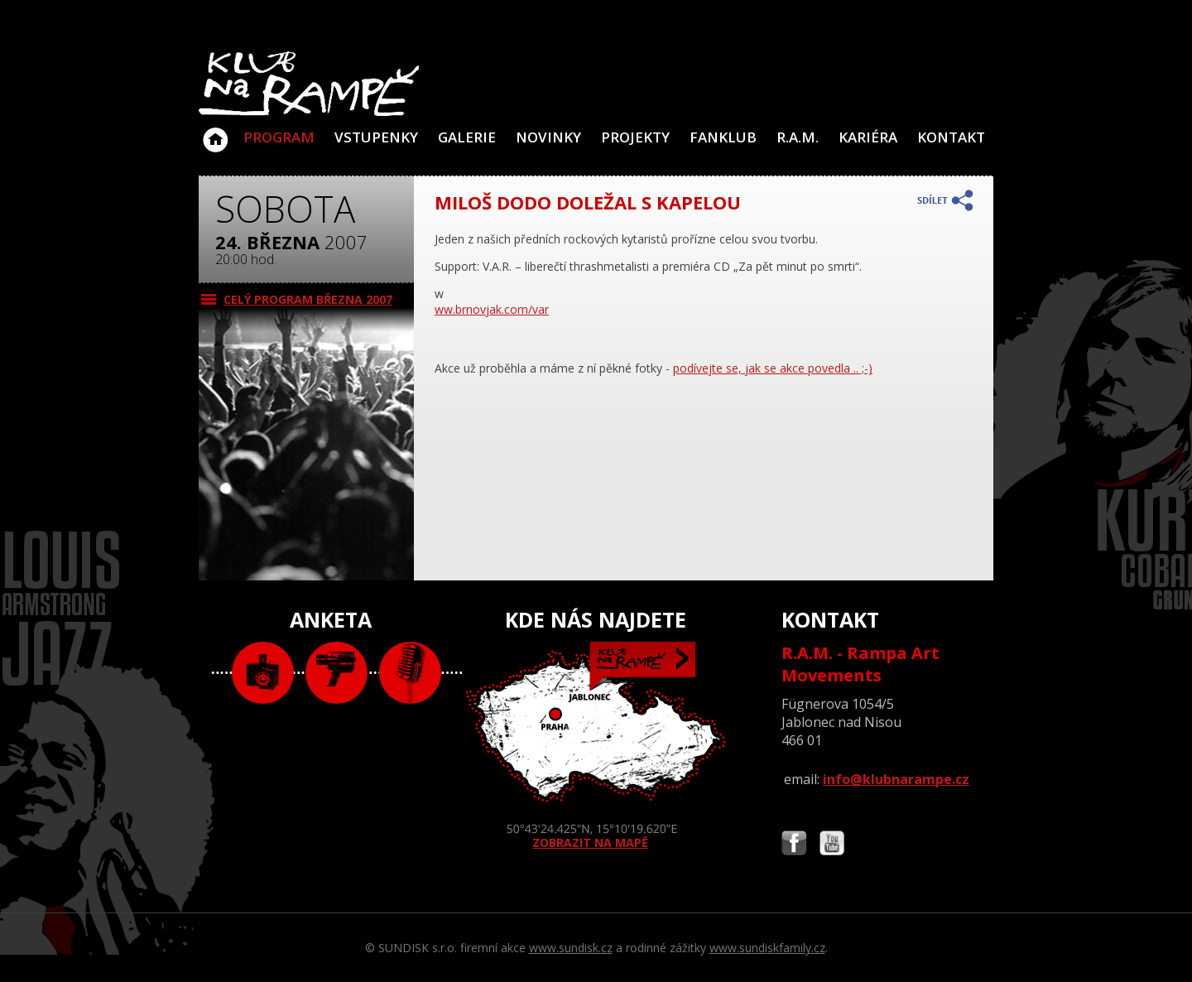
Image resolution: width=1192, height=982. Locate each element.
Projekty (635, 137)
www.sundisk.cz (571, 948)
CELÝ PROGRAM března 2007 (307, 299)
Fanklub (723, 137)
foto (263, 673)
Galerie (467, 137)
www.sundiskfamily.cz (767, 948)
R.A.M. (797, 137)
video (336, 673)
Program (279, 137)
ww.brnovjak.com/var (492, 309)
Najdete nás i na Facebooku (793, 844)
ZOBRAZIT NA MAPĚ (596, 746)
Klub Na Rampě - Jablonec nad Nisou (215, 131)
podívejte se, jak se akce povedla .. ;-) (772, 368)
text (410, 673)
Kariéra (868, 137)
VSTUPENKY (376, 137)
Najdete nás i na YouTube (832, 844)
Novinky (548, 137)
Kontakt (951, 137)
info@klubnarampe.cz (896, 779)
